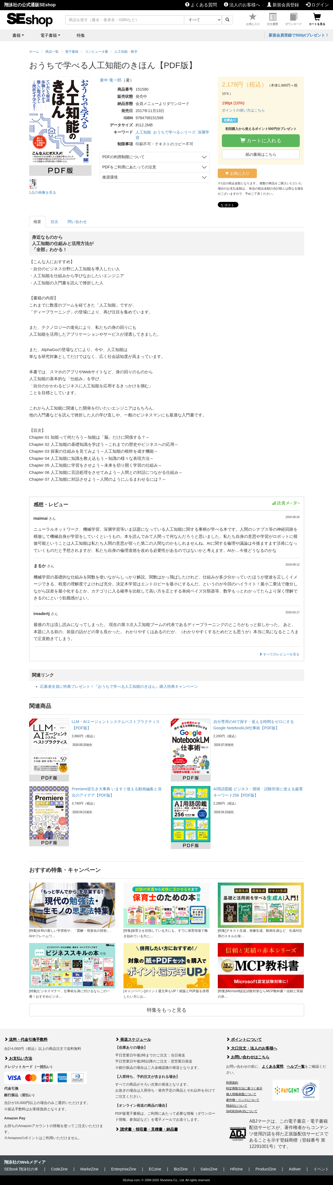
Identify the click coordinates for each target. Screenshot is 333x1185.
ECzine (155, 1169)
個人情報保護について (241, 1094)
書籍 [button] (16, 35)
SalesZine (209, 1169)
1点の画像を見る (42, 192)
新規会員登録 (283, 4)
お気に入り (253, 19)
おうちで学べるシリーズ (174, 132)
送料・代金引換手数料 (26, 1039)
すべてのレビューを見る (279, 654)
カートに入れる (260, 140)
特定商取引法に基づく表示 (244, 1088)
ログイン (317, 4)
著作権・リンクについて (242, 1099)
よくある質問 (201, 4)
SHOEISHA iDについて (241, 1111)
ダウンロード (293, 19)
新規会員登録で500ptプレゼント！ (299, 35)
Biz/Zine (181, 1169)
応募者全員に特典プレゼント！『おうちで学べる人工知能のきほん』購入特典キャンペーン (119, 686)
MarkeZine (89, 1169)
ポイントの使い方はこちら (243, 110)
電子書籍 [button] (48, 35)
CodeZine (59, 1169)
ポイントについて (244, 1039)
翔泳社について (236, 1105)
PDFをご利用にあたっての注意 (129, 167)
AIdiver (295, 1169)
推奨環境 (110, 177)
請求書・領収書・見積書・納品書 (146, 1129)
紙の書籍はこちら (261, 154)
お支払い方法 (18, 1058)
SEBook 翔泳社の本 (21, 1169)
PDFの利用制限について (123, 157)
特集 (81, 35)
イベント (321, 1169)
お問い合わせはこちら (247, 1057)
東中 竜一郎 (111, 80)
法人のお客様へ (242, 4)
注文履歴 (272, 19)
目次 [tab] (54, 221)
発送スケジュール (133, 1039)
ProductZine (265, 1169)
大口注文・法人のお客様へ (251, 1048)
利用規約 (232, 1082)
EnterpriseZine (123, 1169)
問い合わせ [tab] (77, 221)
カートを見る (317, 19)
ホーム (34, 52)
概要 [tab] (37, 221)
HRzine (236, 1169)
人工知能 (143, 132)
